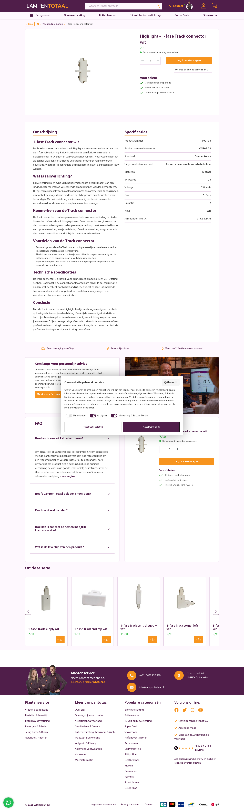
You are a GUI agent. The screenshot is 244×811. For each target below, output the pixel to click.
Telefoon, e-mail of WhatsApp (88, 682)
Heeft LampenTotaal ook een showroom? (72, 494)
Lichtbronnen (132, 760)
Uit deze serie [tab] (37, 568)
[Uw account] (203, 6)
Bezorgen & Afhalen (36, 726)
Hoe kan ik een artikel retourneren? (72, 438)
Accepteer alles (151, 427)
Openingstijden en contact (90, 715)
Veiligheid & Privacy (85, 743)
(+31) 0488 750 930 (149, 675)
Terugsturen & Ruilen (36, 732)
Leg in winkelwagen (189, 60)
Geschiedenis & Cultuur (87, 726)
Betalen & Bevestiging (37, 721)
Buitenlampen (132, 715)
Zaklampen (131, 771)
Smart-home (132, 782)
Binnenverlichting (134, 710)
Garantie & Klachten (36, 737)
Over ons (80, 710)
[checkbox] (75, 416)
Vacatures (80, 754)
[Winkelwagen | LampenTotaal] (214, 6)
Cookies (149, 804)
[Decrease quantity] (142, 61)
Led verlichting (133, 749)
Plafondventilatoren (136, 737)
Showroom (131, 732)
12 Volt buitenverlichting (138, 721)
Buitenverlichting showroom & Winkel (95, 732)
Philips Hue (131, 754)
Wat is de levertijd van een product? (72, 547)
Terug (30, 24)
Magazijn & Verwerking (87, 737)
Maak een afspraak (48, 394)
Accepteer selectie (93, 427)
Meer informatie (84, 760)
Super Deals (131, 726)
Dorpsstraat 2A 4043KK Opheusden (197, 675)
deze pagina (67, 476)
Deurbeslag (131, 788)
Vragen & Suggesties (36, 710)
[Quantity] (150, 61)
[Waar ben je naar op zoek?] (120, 6)
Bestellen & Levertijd (36, 715)
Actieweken (131, 743)
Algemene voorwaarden (88, 749)
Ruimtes (129, 777)
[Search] (158, 6)
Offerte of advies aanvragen (192, 70)
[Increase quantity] (158, 61)
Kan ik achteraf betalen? (72, 510)
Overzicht (170, 382)
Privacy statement (130, 804)
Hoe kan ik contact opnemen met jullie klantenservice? (72, 528)
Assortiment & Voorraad (88, 721)
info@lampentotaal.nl (151, 687)
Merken (129, 765)
